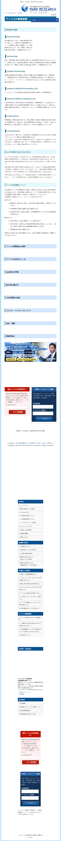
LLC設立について (25, 635)
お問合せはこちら (25, 546)
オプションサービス (26, 526)
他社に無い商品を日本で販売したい (30, 583)
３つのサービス (24, 512)
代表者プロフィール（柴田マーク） (30, 707)
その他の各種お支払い (26, 553)
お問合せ (49, 443)
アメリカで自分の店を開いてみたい (30, 593)
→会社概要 (21, 694)
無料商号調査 (24, 533)
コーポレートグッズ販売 (28, 522)
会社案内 (11, 443)
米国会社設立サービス (27, 515)
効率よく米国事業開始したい (28, 574)
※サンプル (18, 402)
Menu (34, 21)
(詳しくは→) (30, 784)
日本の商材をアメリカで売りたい (30, 608)
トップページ (24, 505)
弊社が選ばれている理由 (27, 509)
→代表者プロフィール (24, 692)
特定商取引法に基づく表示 (36, 443)
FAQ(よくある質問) (25, 530)
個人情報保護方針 (21, 443)
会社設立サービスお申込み (28, 550)
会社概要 (22, 703)
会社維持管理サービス (27, 519)
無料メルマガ (24, 537)
